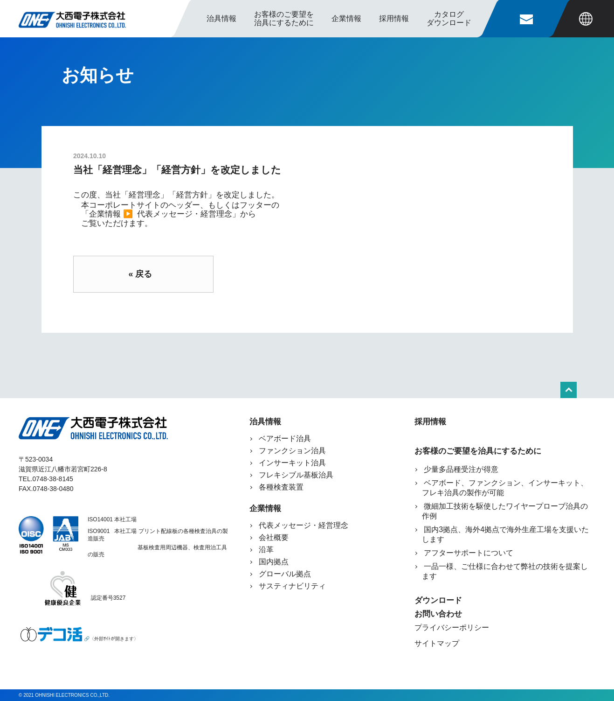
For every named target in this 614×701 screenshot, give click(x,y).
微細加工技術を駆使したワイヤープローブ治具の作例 (505, 511)
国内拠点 (274, 562)
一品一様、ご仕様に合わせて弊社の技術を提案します (505, 571)
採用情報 (394, 18)
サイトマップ (436, 643)
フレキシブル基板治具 (296, 475)
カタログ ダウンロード (449, 18)
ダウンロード (438, 600)
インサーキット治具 (292, 463)
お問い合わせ (438, 614)
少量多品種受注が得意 (460, 469)
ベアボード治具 (285, 438)
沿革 (266, 550)
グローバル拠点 (285, 574)
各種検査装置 (281, 487)
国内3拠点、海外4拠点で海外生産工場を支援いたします (505, 534)
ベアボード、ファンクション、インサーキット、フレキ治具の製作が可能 (505, 488)
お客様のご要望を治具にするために (477, 451)
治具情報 (221, 18)
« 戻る (140, 274)
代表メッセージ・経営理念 (184, 214)
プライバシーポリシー (451, 627)
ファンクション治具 (292, 451)
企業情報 (265, 508)
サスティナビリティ (292, 586)
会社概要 (274, 537)
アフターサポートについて (467, 553)
